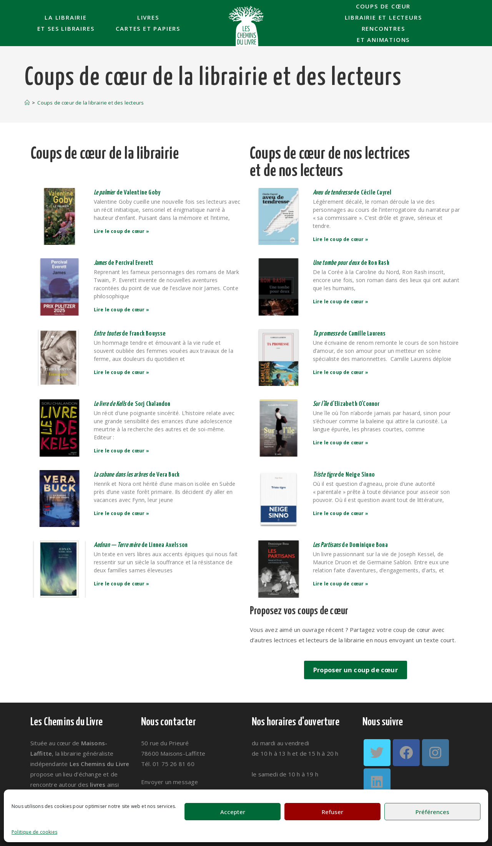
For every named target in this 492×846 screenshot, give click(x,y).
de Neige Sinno (344, 475)
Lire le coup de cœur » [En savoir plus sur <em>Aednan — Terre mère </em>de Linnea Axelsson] (122, 583)
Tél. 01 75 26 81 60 (167, 764)
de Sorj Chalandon (133, 404)
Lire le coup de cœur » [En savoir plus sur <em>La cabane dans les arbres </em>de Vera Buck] (122, 513)
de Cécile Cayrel (353, 192)
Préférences (432, 812)
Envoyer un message (169, 782)
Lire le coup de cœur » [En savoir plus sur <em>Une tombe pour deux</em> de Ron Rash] (341, 301)
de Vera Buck (137, 475)
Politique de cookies (34, 832)
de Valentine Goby (128, 192)
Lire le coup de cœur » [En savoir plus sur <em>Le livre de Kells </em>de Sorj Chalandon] (122, 450)
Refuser (332, 812)
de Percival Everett (124, 263)
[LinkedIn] (377, 781)
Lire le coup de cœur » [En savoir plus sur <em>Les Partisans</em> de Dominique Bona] (341, 583)
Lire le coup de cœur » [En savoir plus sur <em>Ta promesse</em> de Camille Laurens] (341, 372)
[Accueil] (27, 102)
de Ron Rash (352, 263)
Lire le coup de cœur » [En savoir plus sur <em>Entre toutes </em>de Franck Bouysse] (122, 372)
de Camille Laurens (350, 334)
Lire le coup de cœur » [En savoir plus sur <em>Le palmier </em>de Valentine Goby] (122, 231)
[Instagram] (435, 752)
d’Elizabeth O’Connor (346, 404)
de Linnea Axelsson (141, 545)
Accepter (232, 812)
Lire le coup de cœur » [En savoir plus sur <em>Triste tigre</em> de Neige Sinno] (341, 513)
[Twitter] (377, 752)
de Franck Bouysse (130, 334)
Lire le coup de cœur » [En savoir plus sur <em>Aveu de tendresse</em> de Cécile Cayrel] (341, 239)
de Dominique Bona (351, 545)
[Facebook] (406, 752)
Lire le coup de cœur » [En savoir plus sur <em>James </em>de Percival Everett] (122, 309)
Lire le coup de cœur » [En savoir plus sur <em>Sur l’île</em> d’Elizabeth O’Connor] (341, 442)
